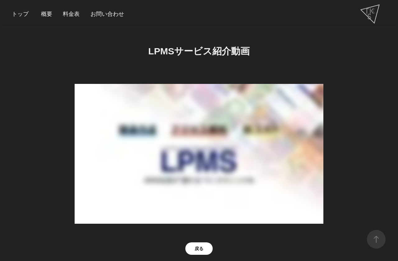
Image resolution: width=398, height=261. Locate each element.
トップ (20, 14)
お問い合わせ (107, 14)
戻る (199, 248)
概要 (46, 14)
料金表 (71, 14)
